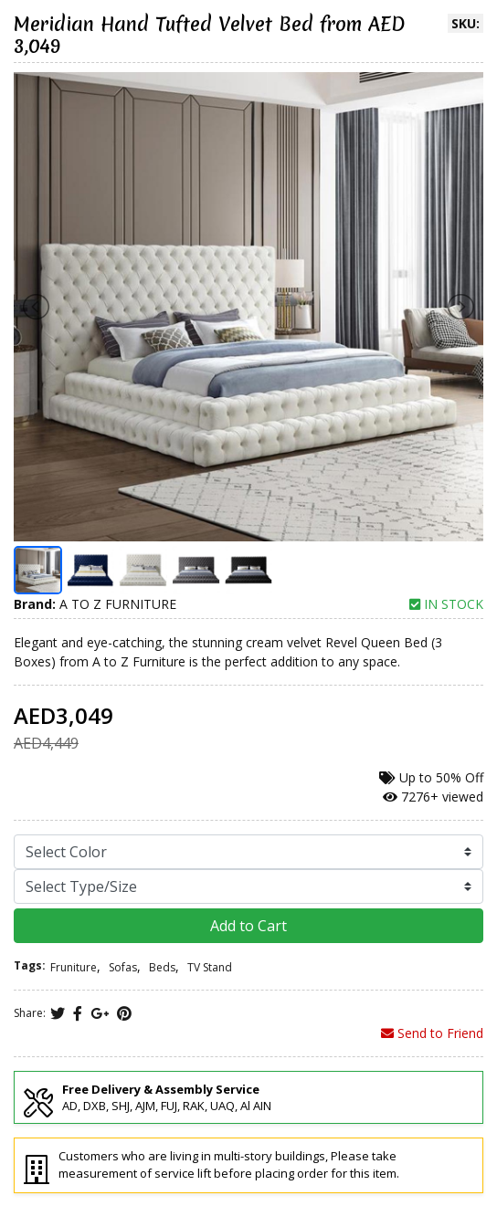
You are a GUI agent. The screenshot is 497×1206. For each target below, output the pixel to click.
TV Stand (209, 967)
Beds (162, 967)
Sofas (123, 967)
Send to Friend (432, 1033)
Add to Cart (248, 926)
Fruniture (73, 967)
